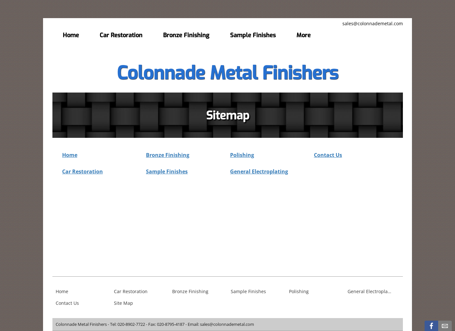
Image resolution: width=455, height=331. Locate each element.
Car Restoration (82, 171)
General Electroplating (259, 171)
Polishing (242, 155)
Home (69, 155)
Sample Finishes (167, 171)
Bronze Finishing (167, 155)
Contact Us (328, 155)
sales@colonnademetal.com (372, 23)
